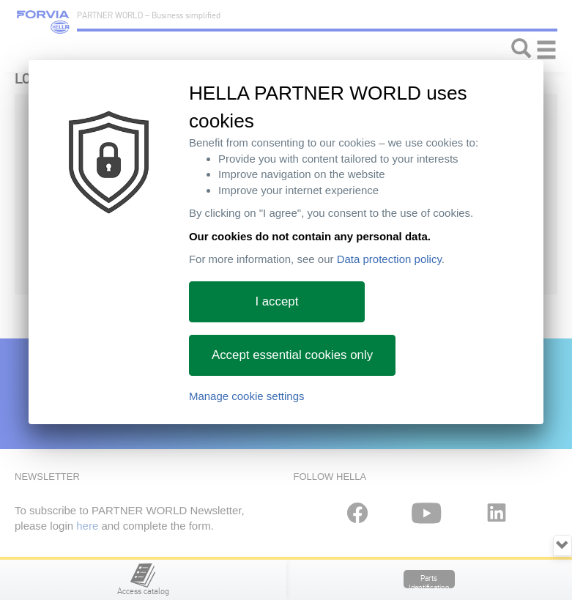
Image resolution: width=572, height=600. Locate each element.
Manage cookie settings (247, 396)
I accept (276, 301)
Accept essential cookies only (292, 355)
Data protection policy (389, 259)
